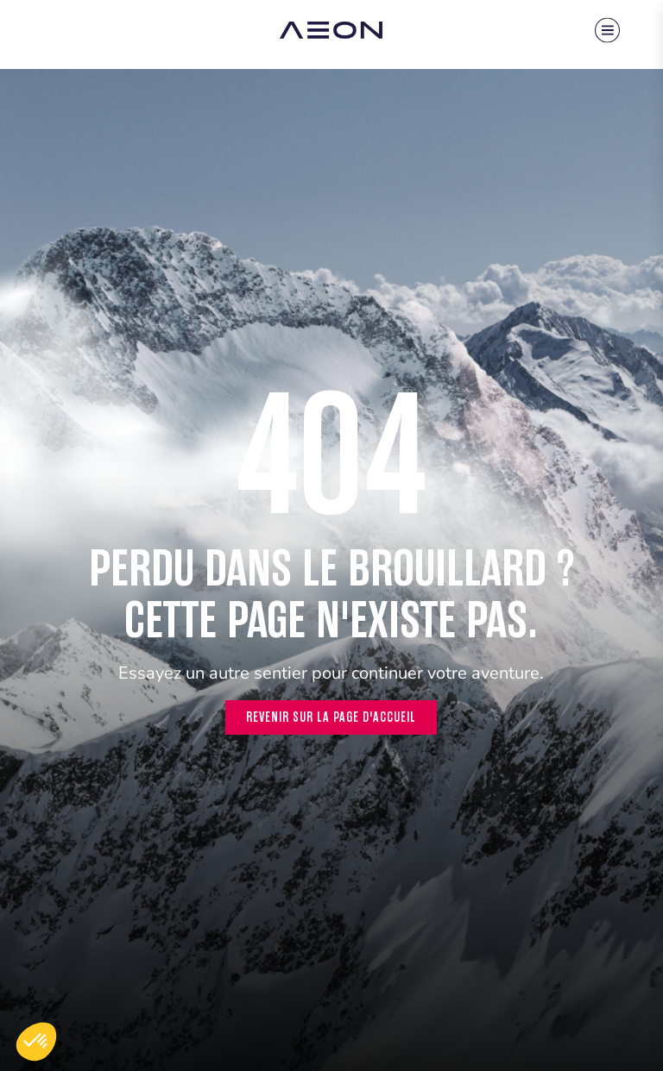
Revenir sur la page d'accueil (331, 717)
